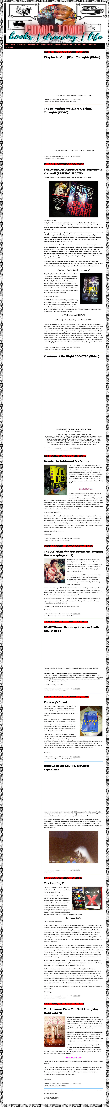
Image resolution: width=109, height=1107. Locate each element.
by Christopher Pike (67, 438)
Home (73, 1091)
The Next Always (51, 1067)
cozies (59, 615)
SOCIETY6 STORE (21, 44)
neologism (78, 673)
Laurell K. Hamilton (52, 450)
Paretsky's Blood (55, 702)
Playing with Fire (65, 304)
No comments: (65, 99)
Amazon (53, 220)
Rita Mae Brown (70, 615)
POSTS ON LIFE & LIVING (80, 44)
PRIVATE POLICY (9, 47)
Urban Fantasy (66, 349)
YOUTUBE (12, 44)
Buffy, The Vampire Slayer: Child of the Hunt (77, 434)
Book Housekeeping (53, 615)
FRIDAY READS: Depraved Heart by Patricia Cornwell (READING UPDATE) (73, 171)
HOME (6, 44)
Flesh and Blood (48, 278)
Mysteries (57, 101)
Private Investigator (64, 101)
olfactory (72, 677)
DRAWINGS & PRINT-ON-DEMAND (63, 44)
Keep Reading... (48, 534)
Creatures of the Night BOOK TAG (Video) (71, 356)
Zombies (71, 450)
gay (64, 158)
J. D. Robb (62, 540)
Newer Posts (47, 1091)
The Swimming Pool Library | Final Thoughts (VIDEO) (68, 110)
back (86, 675)
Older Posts (100, 1091)
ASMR (49, 691)
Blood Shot (52, 711)
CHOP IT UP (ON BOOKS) (47, 44)
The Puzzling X (54, 883)
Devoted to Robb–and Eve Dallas (66, 461)
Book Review (51, 101)
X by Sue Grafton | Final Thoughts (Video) (72, 57)
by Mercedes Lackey (74, 438)
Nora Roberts (58, 1085)
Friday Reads (51, 349)
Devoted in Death (94, 467)
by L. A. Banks (61, 436)
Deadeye (70, 311)
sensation (72, 675)
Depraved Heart (48, 276)
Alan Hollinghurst (52, 158)
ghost (49, 872)
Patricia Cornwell (59, 349)
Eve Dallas (57, 540)
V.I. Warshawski (70, 758)
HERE (90, 95)
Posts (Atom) (54, 1093)
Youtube (67, 450)
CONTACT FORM (92, 44)
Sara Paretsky (63, 758)
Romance (64, 1085)
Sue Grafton (73, 101)
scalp (83, 675)
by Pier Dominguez (80, 444)
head (80, 675)
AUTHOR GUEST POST (33, 44)
